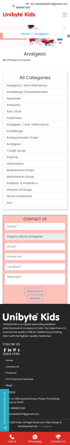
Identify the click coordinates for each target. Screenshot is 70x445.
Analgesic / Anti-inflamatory (28, 124)
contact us (58, 439)
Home (25, 33)
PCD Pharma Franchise (18, 379)
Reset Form (35, 291)
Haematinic (15, 163)
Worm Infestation (19, 196)
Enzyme (12, 157)
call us (12, 439)
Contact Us (11, 367)
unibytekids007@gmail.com (47, 4)
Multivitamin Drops (20, 170)
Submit (35, 298)
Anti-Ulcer (14, 111)
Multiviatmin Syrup (20, 176)
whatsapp (35, 439)
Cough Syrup (16, 150)
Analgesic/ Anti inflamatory (27, 85)
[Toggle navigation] (65, 14)
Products (10, 373)
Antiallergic (15, 131)
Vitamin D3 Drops (19, 189)
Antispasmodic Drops (22, 137)
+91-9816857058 (19, 6)
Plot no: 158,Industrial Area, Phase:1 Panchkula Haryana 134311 (31, 400)
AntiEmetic (14, 118)
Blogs (7, 385)
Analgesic (41, 33)
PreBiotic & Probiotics (22, 183)
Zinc (10, 202)
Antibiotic (14, 105)
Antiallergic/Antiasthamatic (27, 92)
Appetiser (14, 98)
